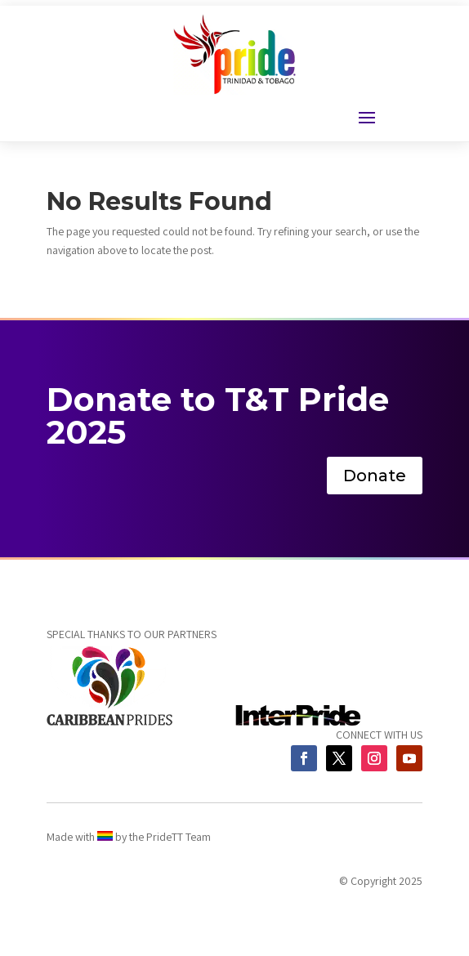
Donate (374, 475)
